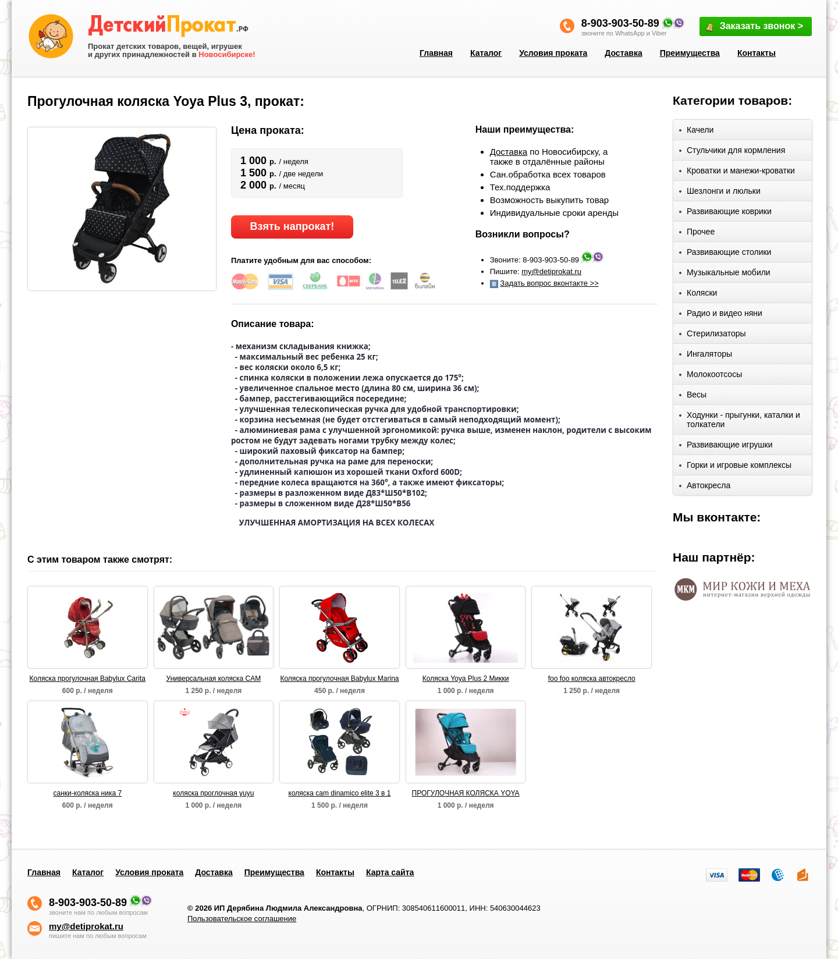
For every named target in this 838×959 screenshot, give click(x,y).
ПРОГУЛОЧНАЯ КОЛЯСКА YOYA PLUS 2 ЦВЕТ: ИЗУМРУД (466, 793)
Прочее (697, 233)
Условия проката (553, 53)
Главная (436, 53)
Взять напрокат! (292, 226)
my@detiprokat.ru (551, 271)
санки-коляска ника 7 (88, 793)
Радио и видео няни (720, 315)
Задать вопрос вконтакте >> (549, 283)
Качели (696, 131)
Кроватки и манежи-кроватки (737, 172)
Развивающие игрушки (726, 446)
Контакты (756, 53)
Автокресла (704, 487)
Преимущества (690, 53)
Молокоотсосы (710, 376)
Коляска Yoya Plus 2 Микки (465, 678)
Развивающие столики (725, 254)
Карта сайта (390, 872)
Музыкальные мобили (724, 274)
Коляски (698, 294)
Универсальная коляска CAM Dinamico (213, 679)
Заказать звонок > (753, 27)
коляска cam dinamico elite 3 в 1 (340, 793)
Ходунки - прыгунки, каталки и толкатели (739, 419)
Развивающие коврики (725, 213)
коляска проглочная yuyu (213, 793)
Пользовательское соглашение (241, 918)
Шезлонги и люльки (720, 193)
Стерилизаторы (712, 335)
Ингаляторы (705, 356)
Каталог (486, 53)
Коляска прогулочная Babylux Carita (87, 678)
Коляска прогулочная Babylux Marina (339, 678)
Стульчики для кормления (732, 152)
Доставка (623, 53)
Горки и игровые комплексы (735, 467)
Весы (692, 396)
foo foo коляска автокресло (591, 678)
